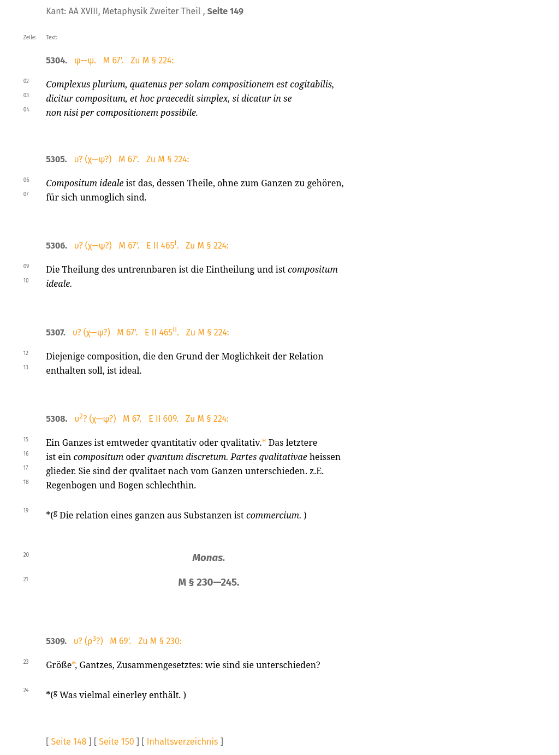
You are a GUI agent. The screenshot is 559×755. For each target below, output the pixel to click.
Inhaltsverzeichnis (182, 741)
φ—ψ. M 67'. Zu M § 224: (124, 60)
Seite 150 (116, 741)
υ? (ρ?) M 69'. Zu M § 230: (128, 641)
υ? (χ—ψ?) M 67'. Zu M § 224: (131, 159)
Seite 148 (69, 741)
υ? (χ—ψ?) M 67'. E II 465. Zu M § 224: (151, 245)
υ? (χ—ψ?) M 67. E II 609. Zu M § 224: (151, 419)
